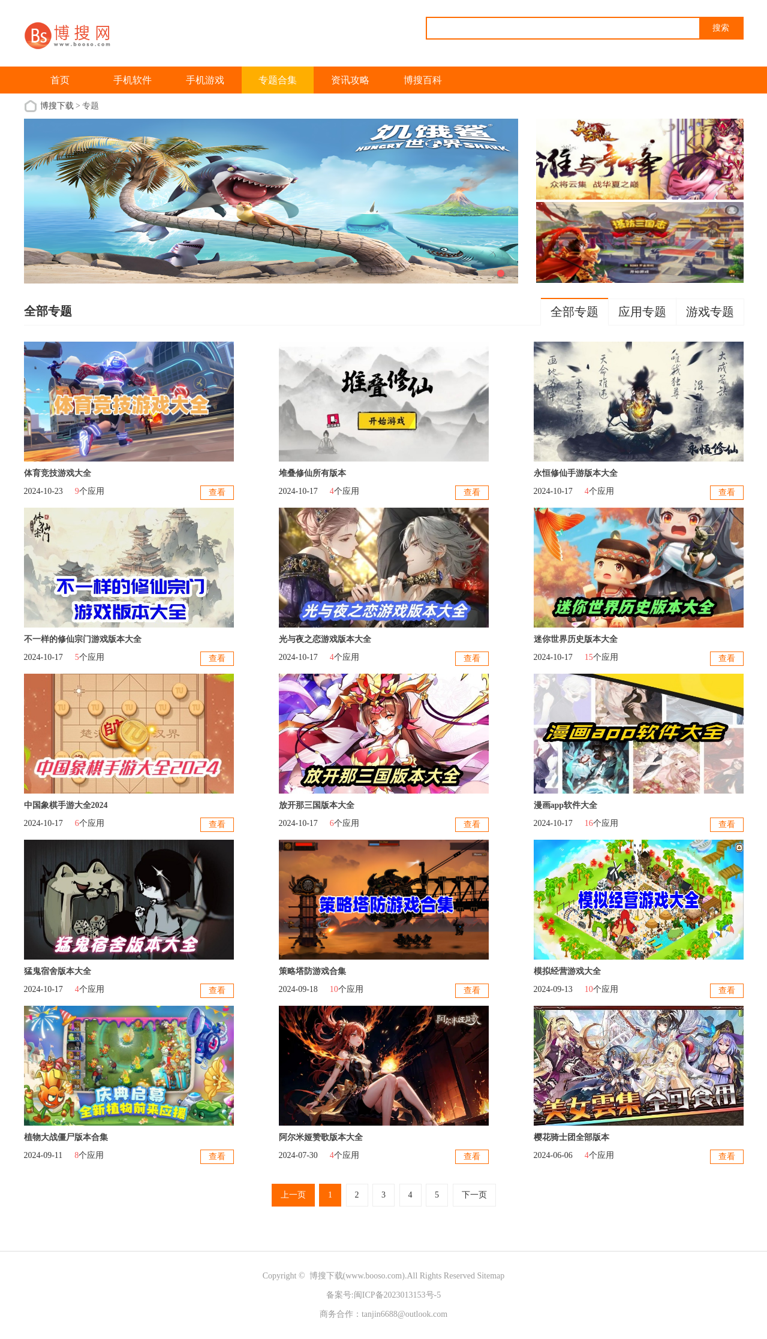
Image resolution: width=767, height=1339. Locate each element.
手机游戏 (205, 80)
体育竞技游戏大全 (57, 473)
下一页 (474, 1194)
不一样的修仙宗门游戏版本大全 (83, 639)
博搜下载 (57, 105)
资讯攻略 (350, 80)
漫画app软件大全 (566, 805)
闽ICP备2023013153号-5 (397, 1294)
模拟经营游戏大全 (567, 971)
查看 (217, 492)
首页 (60, 80)
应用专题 (642, 311)
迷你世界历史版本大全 (576, 639)
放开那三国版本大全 (316, 805)
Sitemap (490, 1275)
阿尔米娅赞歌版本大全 (321, 1137)
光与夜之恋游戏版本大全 (325, 639)
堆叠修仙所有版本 (312, 473)
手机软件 (132, 80)
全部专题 (574, 311)
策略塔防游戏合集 (312, 971)
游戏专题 (710, 311)
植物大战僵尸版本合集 (66, 1137)
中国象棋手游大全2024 (66, 805)
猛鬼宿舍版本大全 (57, 971)
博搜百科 (423, 80)
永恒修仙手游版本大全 (576, 473)
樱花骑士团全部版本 (571, 1137)
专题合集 (277, 80)
